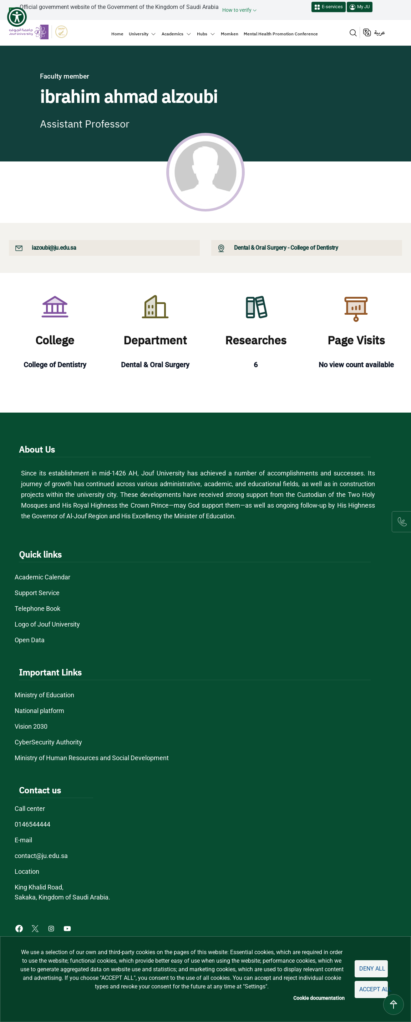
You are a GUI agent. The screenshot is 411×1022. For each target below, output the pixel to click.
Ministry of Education (44, 695)
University (138, 34)
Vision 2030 (31, 726)
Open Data (30, 640)
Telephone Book (37, 608)
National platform (39, 710)
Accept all (373, 989)
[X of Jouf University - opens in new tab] (36, 927)
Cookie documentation (319, 998)
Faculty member (64, 76)
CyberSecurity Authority (48, 742)
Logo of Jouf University (47, 624)
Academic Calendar (42, 577)
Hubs (202, 34)
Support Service (37, 593)
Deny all (372, 968)
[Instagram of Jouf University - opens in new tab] (52, 927)
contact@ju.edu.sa (41, 855)
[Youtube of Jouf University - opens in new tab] (69, 927)
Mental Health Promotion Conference (281, 34)
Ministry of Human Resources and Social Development (92, 758)
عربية (379, 32)
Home (117, 34)
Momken (229, 34)
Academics (172, 34)
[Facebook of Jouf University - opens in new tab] (20, 927)
